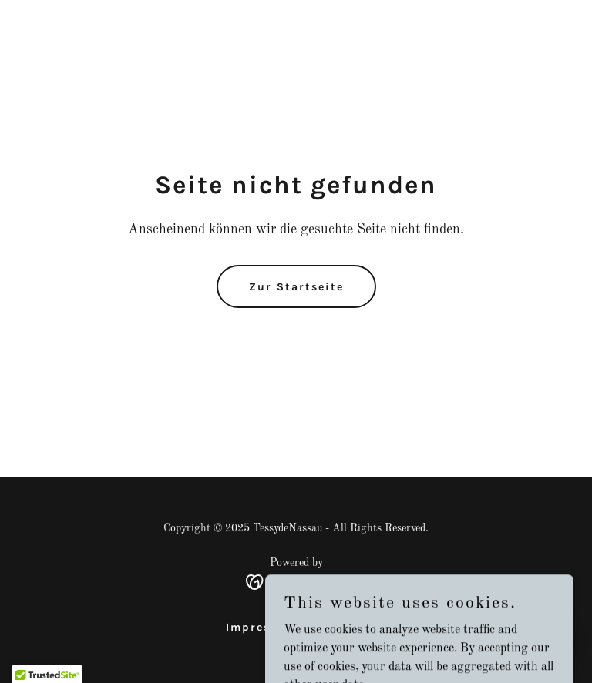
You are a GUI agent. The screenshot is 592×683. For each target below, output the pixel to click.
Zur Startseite (296, 286)
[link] (296, 582)
